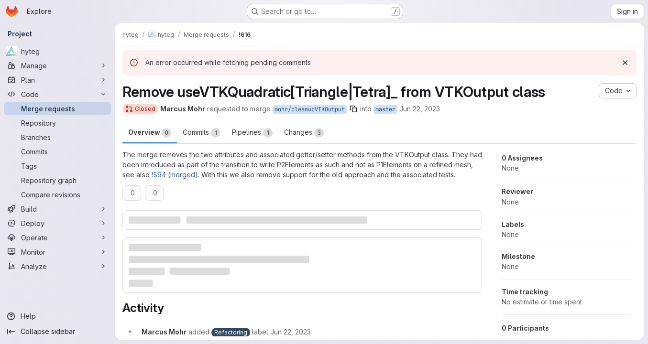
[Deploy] (57, 223)
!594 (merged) (175, 175)
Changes (304, 133)
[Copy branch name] (353, 109)
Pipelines (252, 133)
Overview (149, 133)
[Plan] (57, 79)
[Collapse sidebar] (57, 331)
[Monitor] (57, 251)
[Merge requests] (57, 108)
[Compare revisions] (57, 194)
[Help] (57, 316)
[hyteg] (57, 51)
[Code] (57, 94)
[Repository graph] (57, 180)
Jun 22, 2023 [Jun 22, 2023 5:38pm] (419, 109)
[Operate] (57, 237)
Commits (201, 133)
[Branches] (57, 137)
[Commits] (57, 151)
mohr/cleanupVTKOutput (310, 109)
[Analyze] (57, 266)
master (385, 109)
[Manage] (57, 65)
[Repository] (57, 122)
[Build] (57, 208)
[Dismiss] (625, 62)
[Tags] (57, 165)
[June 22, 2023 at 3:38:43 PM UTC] (290, 332)
